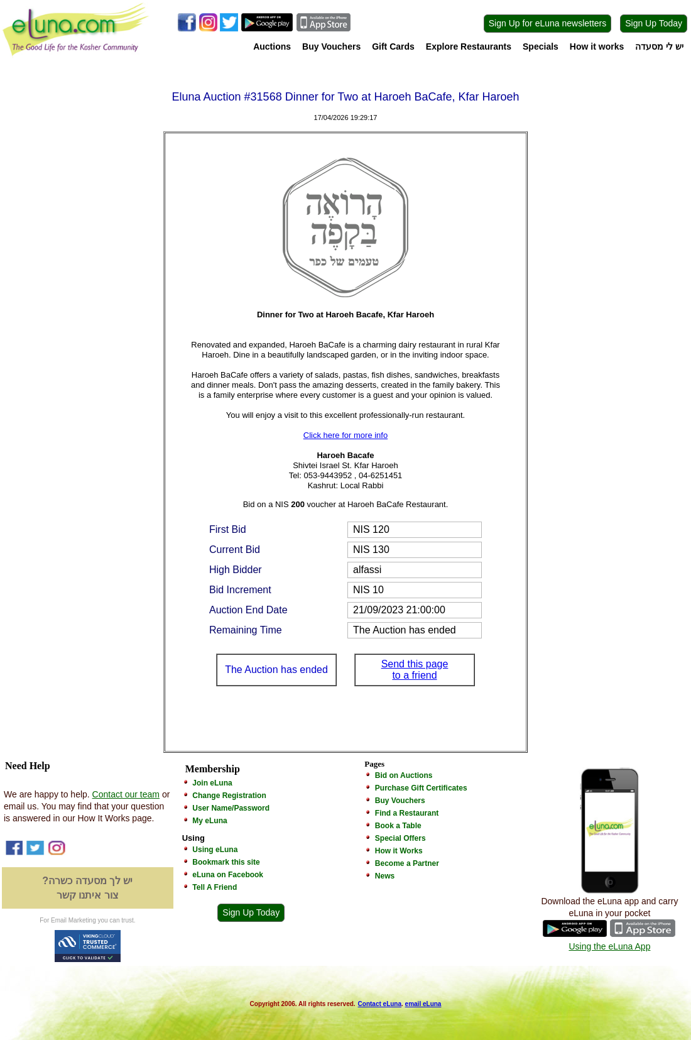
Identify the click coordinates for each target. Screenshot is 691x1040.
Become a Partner (407, 863)
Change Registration (229, 795)
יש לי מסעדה (659, 46)
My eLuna (209, 820)
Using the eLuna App (609, 946)
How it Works (399, 850)
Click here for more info (345, 435)
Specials (540, 46)
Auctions (272, 46)
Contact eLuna (379, 1003)
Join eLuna (212, 783)
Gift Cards (393, 46)
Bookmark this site (225, 862)
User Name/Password (230, 808)
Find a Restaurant (406, 813)
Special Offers (400, 838)
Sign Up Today (653, 23)
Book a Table (398, 825)
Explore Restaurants (468, 46)
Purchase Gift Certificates (421, 788)
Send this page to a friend (415, 670)
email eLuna (423, 1003)
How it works (597, 46)
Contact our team (126, 794)
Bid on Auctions (404, 775)
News (384, 876)
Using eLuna (214, 849)
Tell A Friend (214, 887)
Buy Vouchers (331, 46)
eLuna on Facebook (227, 874)
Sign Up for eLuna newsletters (548, 23)
